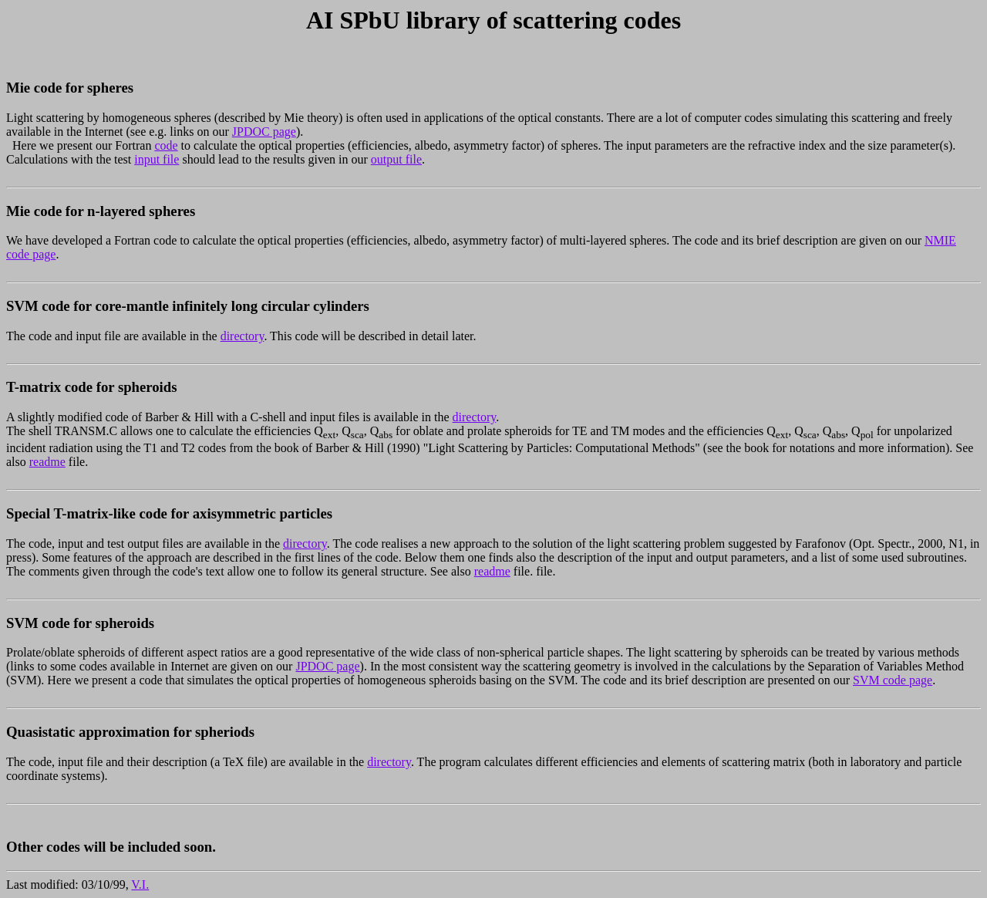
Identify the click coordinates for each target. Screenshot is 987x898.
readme (47, 461)
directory (242, 336)
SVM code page (892, 680)
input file (156, 159)
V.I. (140, 884)
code (165, 145)
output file (396, 159)
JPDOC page (264, 131)
